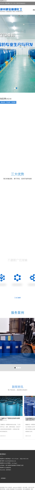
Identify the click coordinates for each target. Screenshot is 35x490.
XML (14, 3)
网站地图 (7, 3)
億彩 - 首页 (28, 487)
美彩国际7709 (3, 487)
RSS (12, 3)
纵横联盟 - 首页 (29, 489)
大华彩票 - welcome (12, 487)
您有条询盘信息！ (21, 3)
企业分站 (2, 3)
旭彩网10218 (3, 0)
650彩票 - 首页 (21, 487)
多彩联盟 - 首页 (21, 489)
